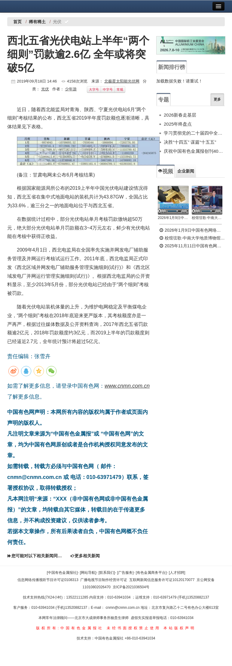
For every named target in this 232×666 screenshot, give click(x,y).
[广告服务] (125, 573)
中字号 (108, 89)
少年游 (71, 89)
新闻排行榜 (171, 67)
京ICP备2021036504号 (131, 587)
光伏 (45, 89)
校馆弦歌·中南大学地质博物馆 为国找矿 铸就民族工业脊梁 (207, 218)
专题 (163, 100)
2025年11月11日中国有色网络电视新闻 (192, 245)
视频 (165, 171)
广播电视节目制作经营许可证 (103, 580)
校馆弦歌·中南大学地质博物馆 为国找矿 (192, 238)
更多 (217, 99)
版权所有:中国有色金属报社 (70, 628)
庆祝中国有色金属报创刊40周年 (194, 151)
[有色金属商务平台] (151, 573)
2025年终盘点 (178, 124)
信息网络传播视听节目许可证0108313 (47, 580)
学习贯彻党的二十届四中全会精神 (194, 133)
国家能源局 (38, 188)
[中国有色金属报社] (62, 573)
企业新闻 (185, 171)
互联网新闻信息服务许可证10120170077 (161, 580)
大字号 (94, 89)
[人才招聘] (177, 573)
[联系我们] (107, 573)
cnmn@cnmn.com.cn (123, 607)
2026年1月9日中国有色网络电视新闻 (173, 218)
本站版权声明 (179, 628)
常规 (120, 89)
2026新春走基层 (180, 114)
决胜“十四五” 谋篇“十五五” (190, 142)
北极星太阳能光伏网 (121, 81)
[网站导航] (88, 573)
